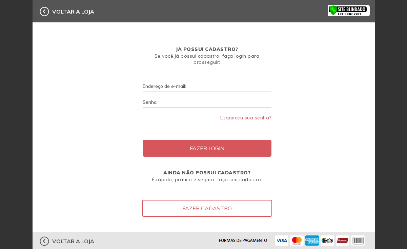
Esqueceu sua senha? (245, 118)
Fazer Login (207, 148)
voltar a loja (73, 11)
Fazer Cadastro (207, 208)
